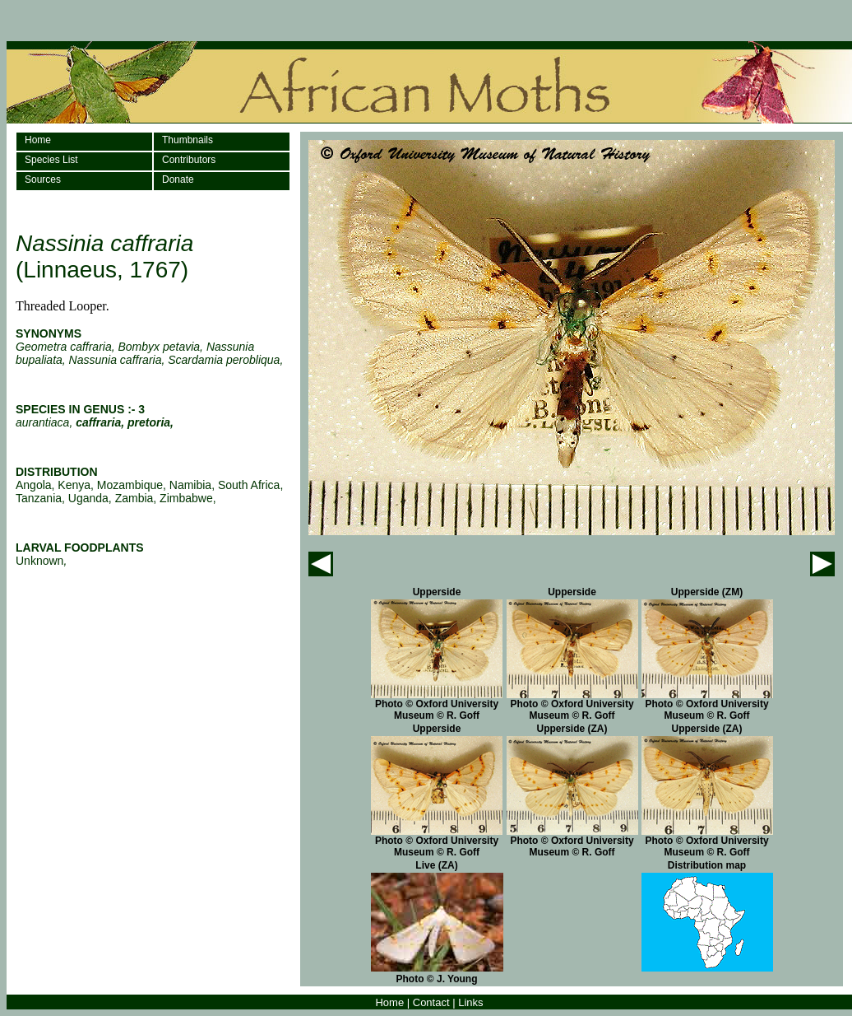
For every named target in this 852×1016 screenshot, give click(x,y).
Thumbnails (187, 140)
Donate (178, 179)
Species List (51, 159)
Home (38, 140)
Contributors (188, 159)
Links (470, 1002)
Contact (431, 1002)
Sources (43, 179)
